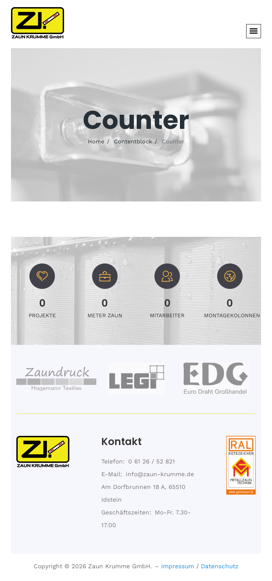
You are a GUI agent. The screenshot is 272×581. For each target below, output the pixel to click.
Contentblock (133, 141)
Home (96, 141)
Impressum (177, 566)
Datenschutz (219, 566)
